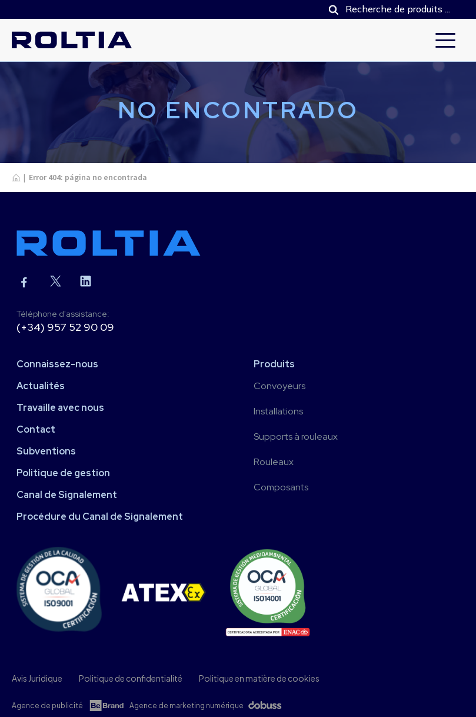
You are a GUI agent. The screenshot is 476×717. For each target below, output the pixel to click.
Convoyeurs (279, 386)
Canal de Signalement (66, 495)
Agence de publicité (47, 705)
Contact (35, 429)
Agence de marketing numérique (186, 705)
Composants (281, 487)
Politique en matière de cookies (259, 678)
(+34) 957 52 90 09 (65, 327)
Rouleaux (274, 462)
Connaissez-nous (57, 364)
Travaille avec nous (60, 407)
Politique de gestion (63, 473)
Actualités (40, 386)
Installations (278, 411)
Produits (274, 364)
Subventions (46, 451)
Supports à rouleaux (296, 436)
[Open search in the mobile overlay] (390, 9)
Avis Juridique (37, 678)
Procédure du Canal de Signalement (99, 516)
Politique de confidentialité (130, 678)
